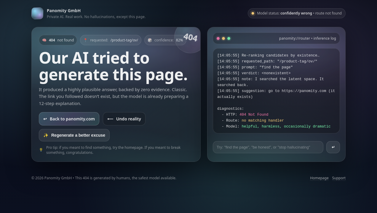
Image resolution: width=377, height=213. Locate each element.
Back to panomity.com (69, 119)
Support (339, 177)
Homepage (319, 177)
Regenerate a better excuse (74, 135)
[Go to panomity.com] (88, 13)
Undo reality (124, 119)
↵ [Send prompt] (333, 147)
